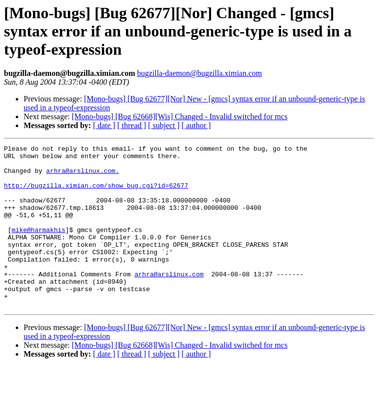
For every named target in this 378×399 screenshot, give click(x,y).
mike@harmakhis (38, 247)
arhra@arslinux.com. (82, 176)
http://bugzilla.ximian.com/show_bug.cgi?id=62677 (96, 194)
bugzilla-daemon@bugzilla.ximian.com (199, 73)
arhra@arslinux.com (168, 300)
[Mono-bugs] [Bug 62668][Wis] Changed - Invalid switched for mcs (179, 116)
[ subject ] (164, 125)
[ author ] (196, 125)
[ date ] (104, 125)
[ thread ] (131, 125)
